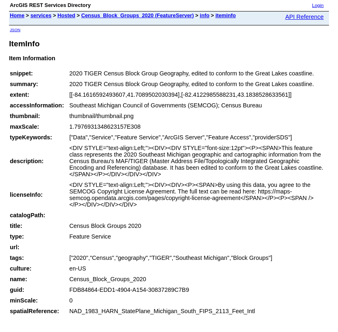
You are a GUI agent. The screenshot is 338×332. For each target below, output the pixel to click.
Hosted (66, 15)
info (204, 15)
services (40, 15)
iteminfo (225, 15)
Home (17, 15)
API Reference (304, 17)
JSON (15, 29)
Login (318, 5)
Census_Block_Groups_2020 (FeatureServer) (137, 15)
